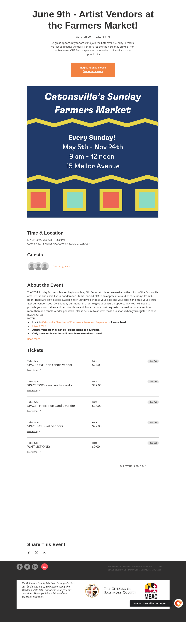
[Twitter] (27, 567)
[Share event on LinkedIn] (44, 552)
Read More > (34, 339)
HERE (41, 597)
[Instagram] (35, 567)
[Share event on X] (36, 552)
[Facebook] (20, 567)
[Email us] (44, 567)
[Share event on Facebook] (28, 552)
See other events (93, 71)
